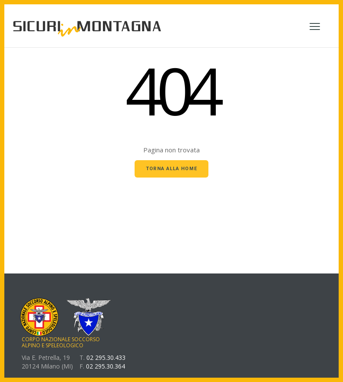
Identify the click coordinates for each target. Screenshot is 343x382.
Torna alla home (171, 168)
